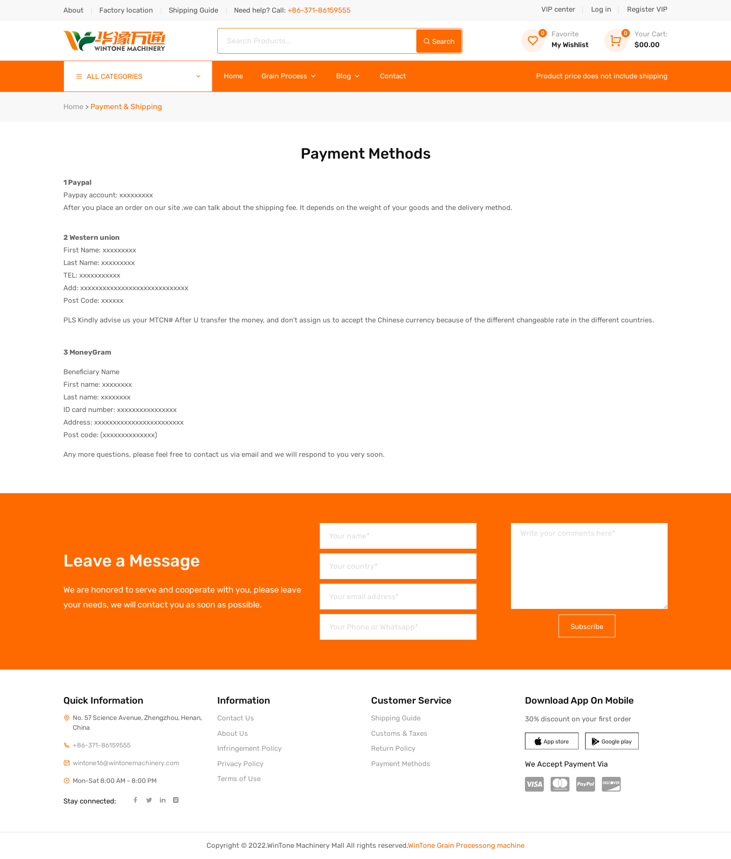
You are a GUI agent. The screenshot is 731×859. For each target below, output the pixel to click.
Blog (348, 76)
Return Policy (393, 748)
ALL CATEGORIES (139, 76)
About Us (232, 733)
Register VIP (647, 9)
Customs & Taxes (399, 733)
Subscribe (587, 626)
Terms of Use (239, 779)
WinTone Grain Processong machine (466, 845)
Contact (393, 76)
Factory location (126, 10)
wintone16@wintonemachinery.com (126, 763)
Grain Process (289, 76)
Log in (601, 9)
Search (439, 41)
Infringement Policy (249, 748)
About (73, 10)
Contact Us (235, 718)
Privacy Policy (240, 764)
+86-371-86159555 (102, 745)
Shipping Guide (193, 10)
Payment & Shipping (126, 106)
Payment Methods (400, 764)
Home (233, 76)
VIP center (558, 9)
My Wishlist (554, 39)
